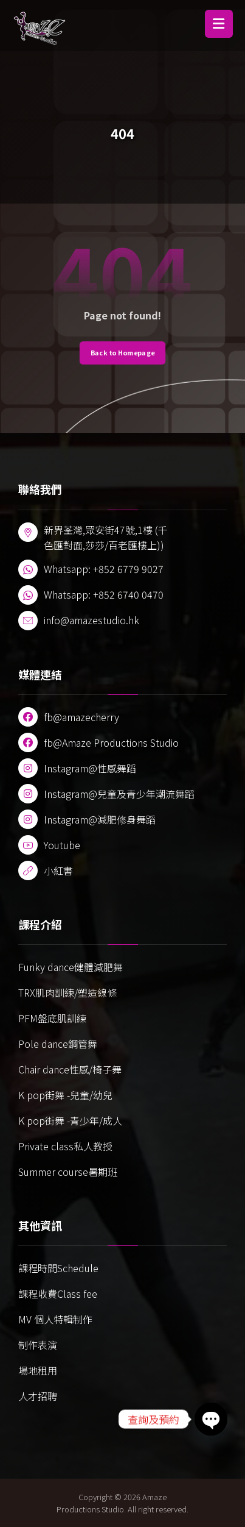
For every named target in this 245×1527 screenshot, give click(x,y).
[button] (219, 24)
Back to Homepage (122, 352)
